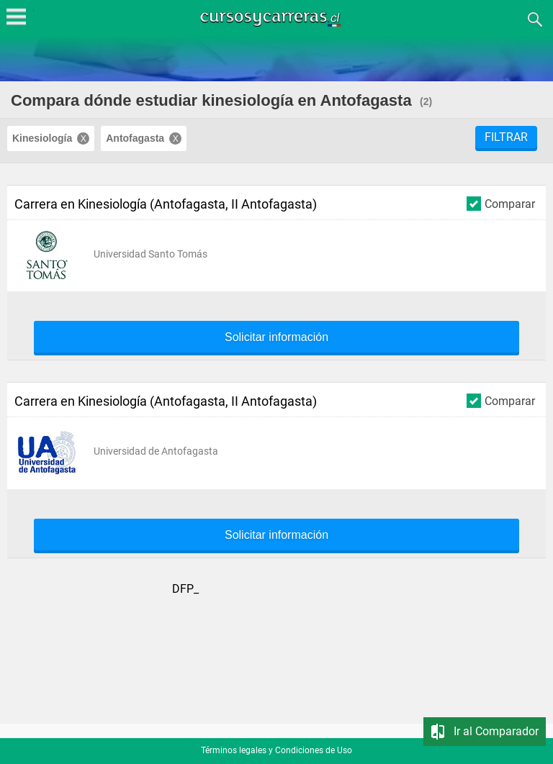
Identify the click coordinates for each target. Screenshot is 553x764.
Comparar (501, 203)
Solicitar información (276, 337)
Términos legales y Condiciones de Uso (276, 750)
